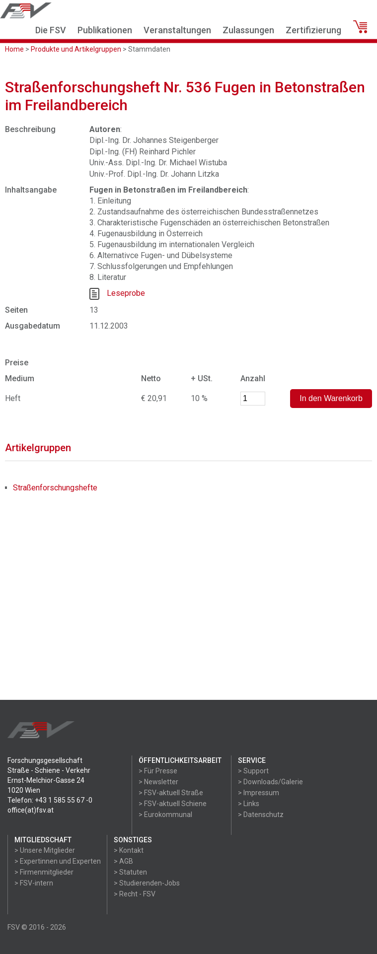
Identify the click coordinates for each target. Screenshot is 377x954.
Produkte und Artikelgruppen (76, 49)
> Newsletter (158, 782)
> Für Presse (158, 771)
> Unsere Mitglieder (44, 850)
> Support (253, 771)
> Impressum (258, 793)
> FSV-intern (33, 883)
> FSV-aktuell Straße (171, 793)
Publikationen (104, 30)
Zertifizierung (313, 30)
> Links (248, 804)
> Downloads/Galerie (270, 782)
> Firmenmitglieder (44, 872)
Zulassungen (248, 30)
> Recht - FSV (134, 894)
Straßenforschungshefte (55, 487)
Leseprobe (126, 293)
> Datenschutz (261, 814)
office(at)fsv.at (30, 810)
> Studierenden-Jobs (147, 883)
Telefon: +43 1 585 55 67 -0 (49, 800)
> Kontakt (129, 850)
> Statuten (130, 872)
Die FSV (50, 30)
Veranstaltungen (177, 30)
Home (14, 49)
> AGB (123, 861)
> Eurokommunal (165, 814)
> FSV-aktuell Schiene (173, 804)
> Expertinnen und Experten (57, 861)
